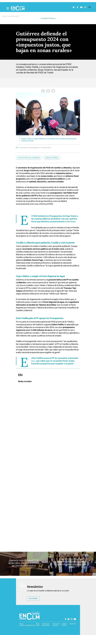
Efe (17, 147)
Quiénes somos (64, 624)
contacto (72, 624)
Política (51, 18)
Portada (44, 18)
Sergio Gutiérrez (51, 158)
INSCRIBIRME (33, 598)
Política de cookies (56, 624)
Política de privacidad (45, 624)
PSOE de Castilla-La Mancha (29, 158)
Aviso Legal (38, 624)
